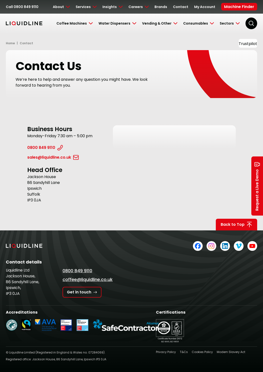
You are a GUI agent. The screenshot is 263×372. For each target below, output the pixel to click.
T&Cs (184, 352)
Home (10, 43)
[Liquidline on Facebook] (198, 246)
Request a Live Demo (257, 186)
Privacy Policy (166, 352)
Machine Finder (239, 6)
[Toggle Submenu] (61, 6)
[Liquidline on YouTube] (252, 246)
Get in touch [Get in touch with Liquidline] (82, 292)
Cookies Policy (202, 352)
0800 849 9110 (45, 148)
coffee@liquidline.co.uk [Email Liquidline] (88, 279)
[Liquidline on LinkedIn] (225, 246)
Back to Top (236, 224)
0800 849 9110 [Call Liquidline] (77, 271)
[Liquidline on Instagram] (211, 246)
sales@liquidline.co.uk (53, 157)
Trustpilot (248, 43)
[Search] (251, 23)
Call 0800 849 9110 (22, 6)
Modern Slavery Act (231, 352)
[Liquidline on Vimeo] (239, 246)
